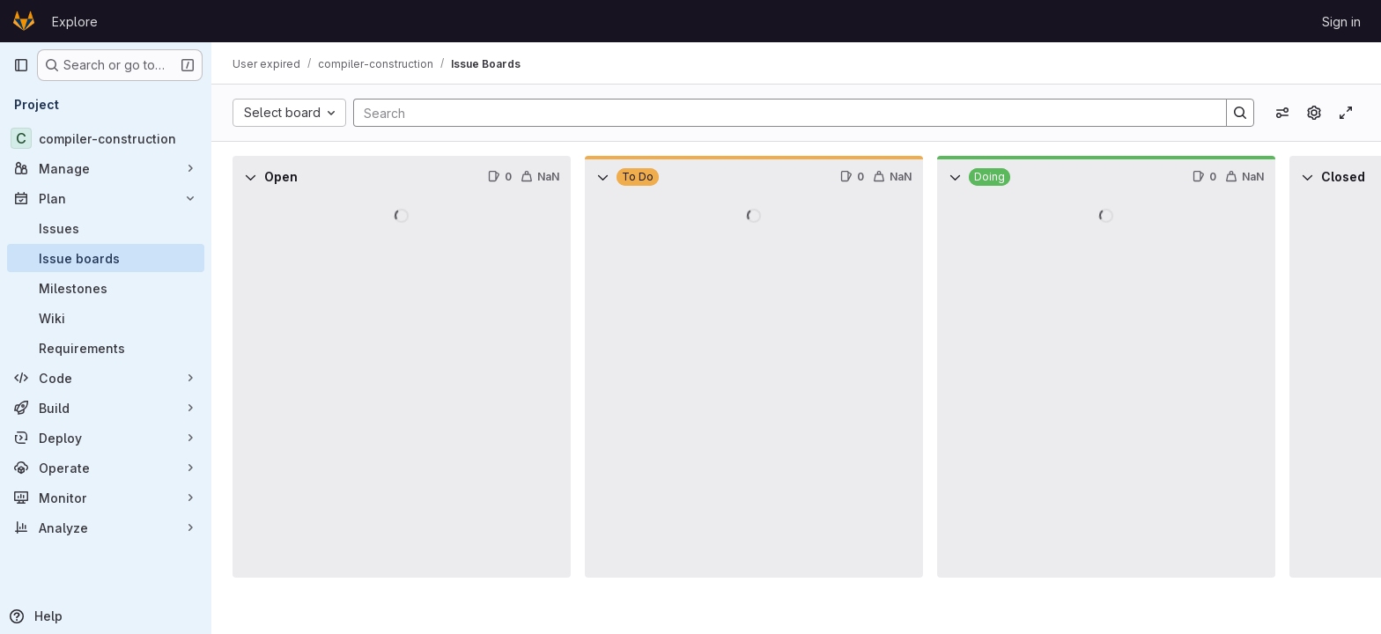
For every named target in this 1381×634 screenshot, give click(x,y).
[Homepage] (24, 21)
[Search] (781, 112)
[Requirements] (105, 348)
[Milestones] (105, 288)
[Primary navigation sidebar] (21, 65)
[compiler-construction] (105, 138)
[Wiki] (105, 318)
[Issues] (105, 228)
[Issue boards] (105, 258)
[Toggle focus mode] (1346, 113)
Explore (75, 21)
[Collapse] (250, 177)
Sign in (1341, 21)
